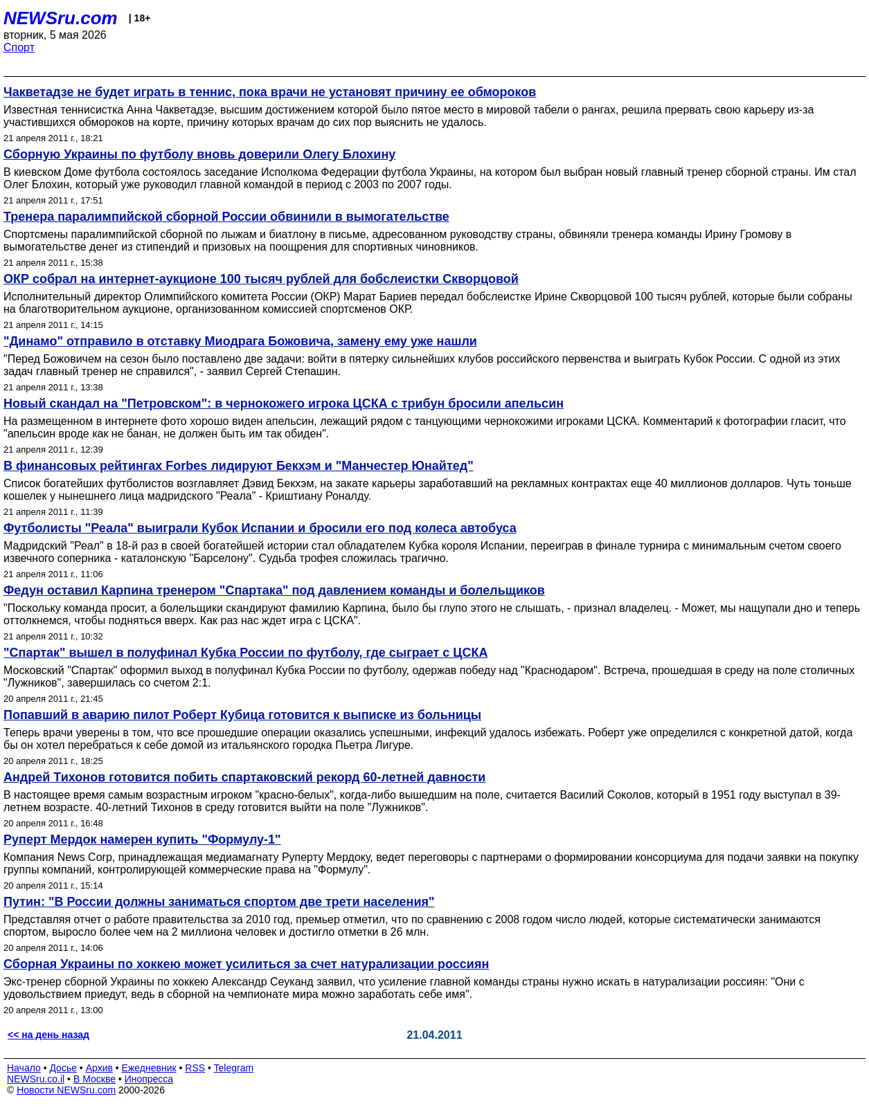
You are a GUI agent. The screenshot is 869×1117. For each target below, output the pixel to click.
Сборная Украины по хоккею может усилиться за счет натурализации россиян (246, 964)
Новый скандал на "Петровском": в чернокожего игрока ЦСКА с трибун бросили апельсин (283, 403)
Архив (99, 1067)
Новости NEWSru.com (66, 1090)
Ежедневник (149, 1067)
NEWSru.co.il (35, 1078)
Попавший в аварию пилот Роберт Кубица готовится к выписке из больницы (242, 715)
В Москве (94, 1078)
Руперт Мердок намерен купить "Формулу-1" (142, 839)
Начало (24, 1067)
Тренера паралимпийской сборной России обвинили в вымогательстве (226, 217)
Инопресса (149, 1078)
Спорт (19, 47)
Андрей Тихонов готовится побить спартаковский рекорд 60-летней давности (244, 777)
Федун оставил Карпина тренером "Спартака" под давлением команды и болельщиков (274, 590)
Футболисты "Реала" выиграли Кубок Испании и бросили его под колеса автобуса (260, 528)
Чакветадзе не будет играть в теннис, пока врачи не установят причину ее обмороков (269, 92)
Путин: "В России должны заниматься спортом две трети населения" (219, 902)
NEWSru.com (60, 18)
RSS (195, 1067)
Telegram (234, 1067)
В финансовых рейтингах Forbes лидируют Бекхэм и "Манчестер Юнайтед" (238, 466)
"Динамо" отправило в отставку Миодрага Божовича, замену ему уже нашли (240, 341)
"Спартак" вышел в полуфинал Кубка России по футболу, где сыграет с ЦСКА (245, 653)
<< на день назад (48, 1034)
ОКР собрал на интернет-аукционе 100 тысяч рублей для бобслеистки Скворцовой (261, 279)
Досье (63, 1067)
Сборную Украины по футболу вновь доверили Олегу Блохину (199, 154)
